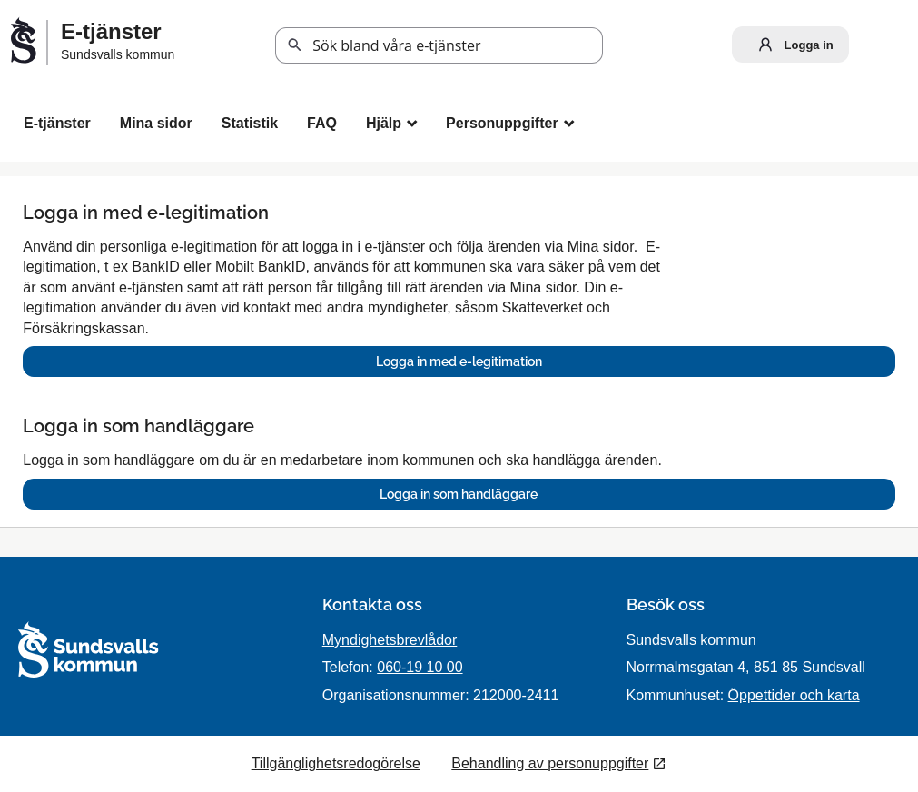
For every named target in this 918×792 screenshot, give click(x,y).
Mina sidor (156, 123)
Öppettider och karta (794, 695)
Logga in (792, 44)
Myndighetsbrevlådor (390, 640)
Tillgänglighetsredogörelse (336, 763)
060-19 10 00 (419, 667)
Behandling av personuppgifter (549, 763)
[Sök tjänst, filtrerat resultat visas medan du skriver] (439, 45)
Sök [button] (295, 45)
